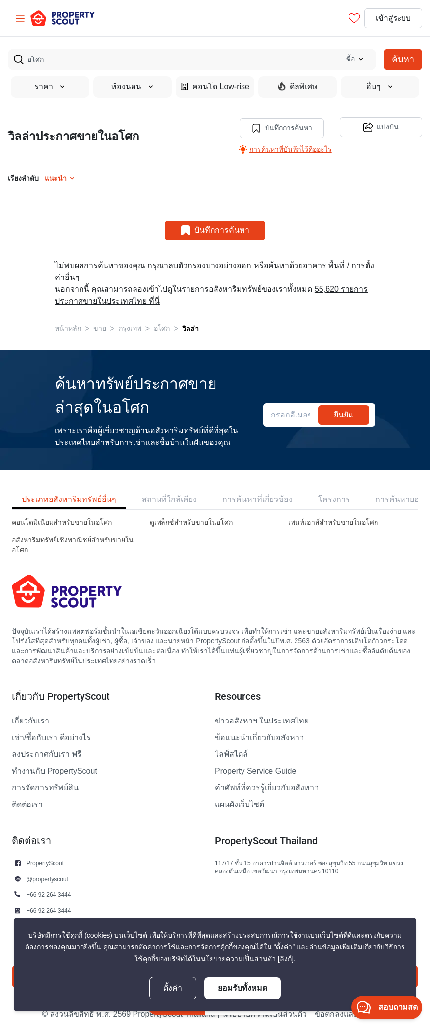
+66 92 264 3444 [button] (49, 893)
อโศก (162, 327)
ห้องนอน (132, 87)
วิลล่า (190, 328)
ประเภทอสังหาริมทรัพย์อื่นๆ (69, 498)
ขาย (99, 327)
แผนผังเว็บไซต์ (239, 803)
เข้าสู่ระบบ (392, 18)
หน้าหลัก (68, 327)
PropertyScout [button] (45, 862)
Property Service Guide (255, 770)
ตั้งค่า (172, 988)
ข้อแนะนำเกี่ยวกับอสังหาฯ (259, 737)
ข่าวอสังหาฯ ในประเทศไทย (262, 720)
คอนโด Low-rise (215, 87)
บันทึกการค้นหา (280, 127)
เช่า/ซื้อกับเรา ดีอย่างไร (51, 737)
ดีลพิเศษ (298, 86)
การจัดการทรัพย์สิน (45, 787)
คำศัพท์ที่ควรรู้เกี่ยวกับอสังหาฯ (267, 787)
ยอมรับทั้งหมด (242, 988)
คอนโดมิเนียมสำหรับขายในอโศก (62, 521)
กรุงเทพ (130, 327)
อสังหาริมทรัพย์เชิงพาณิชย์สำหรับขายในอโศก (73, 544)
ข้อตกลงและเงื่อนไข (349, 1013)
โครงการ (334, 498)
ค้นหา (403, 59)
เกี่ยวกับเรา (30, 720)
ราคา (50, 87)
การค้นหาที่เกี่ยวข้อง (257, 498)
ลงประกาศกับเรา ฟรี (46, 753)
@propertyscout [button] (47, 878)
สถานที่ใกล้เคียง (169, 498)
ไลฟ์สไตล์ (231, 753)
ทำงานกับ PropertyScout (54, 770)
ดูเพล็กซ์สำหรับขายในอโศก (191, 521)
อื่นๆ (380, 87)
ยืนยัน (343, 413)
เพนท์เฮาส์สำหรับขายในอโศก (333, 521)
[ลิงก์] (286, 959)
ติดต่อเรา (27, 803)
